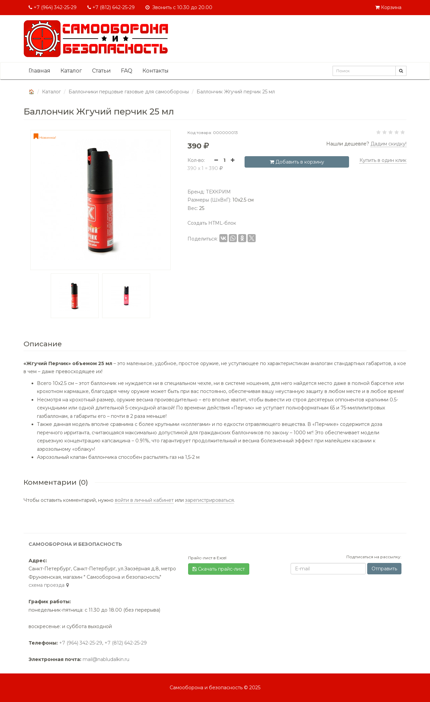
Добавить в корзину (297, 162)
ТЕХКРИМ (218, 192)
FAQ (126, 71)
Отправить (384, 569)
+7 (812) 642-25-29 (111, 7)
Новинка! (45, 137)
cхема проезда (50, 585)
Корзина (388, 7)
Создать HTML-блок (211, 223)
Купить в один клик (382, 160)
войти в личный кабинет (144, 500)
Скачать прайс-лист (218, 569)
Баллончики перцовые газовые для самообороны (129, 92)
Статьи (101, 71)
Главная (39, 71)
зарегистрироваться (209, 500)
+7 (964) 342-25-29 (53, 7)
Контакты (155, 71)
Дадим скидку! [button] (388, 144)
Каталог (71, 71)
